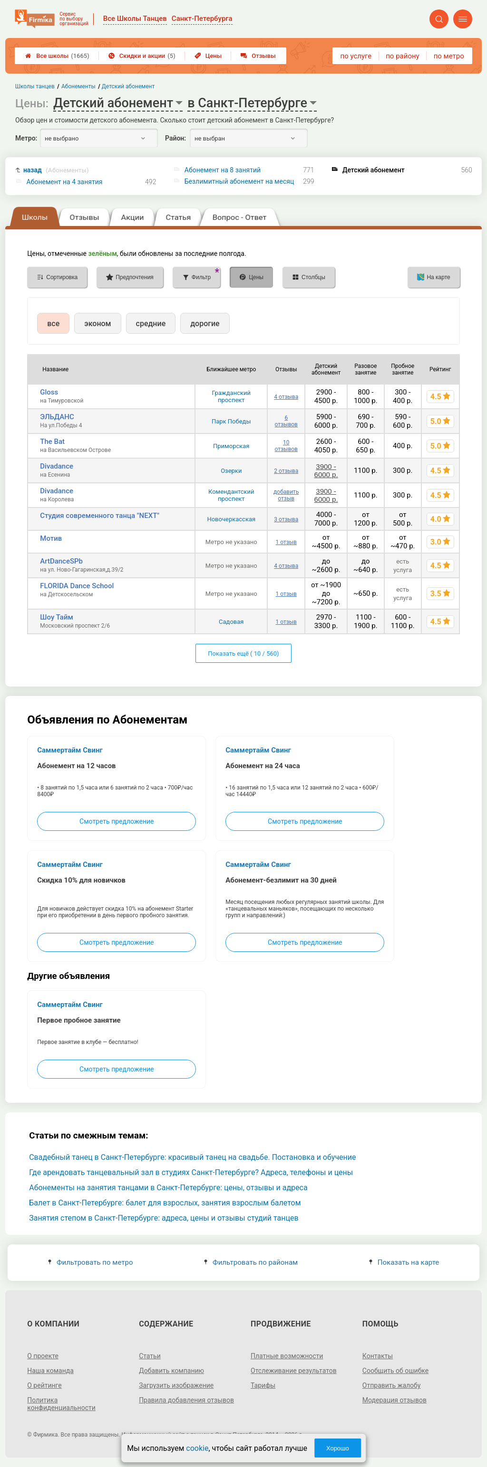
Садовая (231, 621)
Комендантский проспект (231, 495)
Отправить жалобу (391, 1385)
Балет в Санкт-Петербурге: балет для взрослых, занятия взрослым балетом (165, 1202)
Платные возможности (287, 1356)
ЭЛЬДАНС (57, 417)
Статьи (150, 1356)
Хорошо (337, 1448)
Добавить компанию (171, 1370)
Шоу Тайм (56, 617)
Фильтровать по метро (90, 1262)
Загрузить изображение (176, 1385)
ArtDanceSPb (61, 561)
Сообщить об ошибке (395, 1370)
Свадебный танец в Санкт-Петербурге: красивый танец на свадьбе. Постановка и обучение (192, 1157)
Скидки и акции (141, 55)
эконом (97, 323)
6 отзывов (286, 421)
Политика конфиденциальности (61, 1403)
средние (151, 323)
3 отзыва (286, 519)
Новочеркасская (231, 519)
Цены (208, 55)
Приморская (231, 446)
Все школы (57, 55)
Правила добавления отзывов (186, 1400)
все (53, 323)
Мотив (51, 538)
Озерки (231, 470)
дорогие (204, 323)
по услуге (356, 56)
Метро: (26, 138)
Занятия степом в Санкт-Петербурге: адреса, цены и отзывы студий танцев (163, 1217)
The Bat (52, 441)
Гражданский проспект (231, 396)
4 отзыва (286, 397)
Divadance (56, 466)
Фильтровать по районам (251, 1262)
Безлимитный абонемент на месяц (239, 181)
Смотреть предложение (116, 821)
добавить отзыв (286, 495)
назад (56, 170)
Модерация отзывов (394, 1400)
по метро (449, 56)
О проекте (42, 1356)
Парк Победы (231, 421)
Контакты (377, 1356)
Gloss (49, 392)
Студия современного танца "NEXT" (99, 515)
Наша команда (50, 1370)
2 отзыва (286, 471)
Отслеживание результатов (294, 1370)
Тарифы (263, 1385)
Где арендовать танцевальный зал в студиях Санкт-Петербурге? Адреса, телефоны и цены (191, 1172)
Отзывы (258, 55)
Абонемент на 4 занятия (65, 182)
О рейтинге (44, 1385)
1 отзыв (286, 542)
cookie (197, 1448)
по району (402, 56)
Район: (175, 138)
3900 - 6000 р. (326, 470)
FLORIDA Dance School (77, 586)
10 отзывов (286, 445)
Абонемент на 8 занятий (223, 170)
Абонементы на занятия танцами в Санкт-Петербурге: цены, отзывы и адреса (168, 1187)
